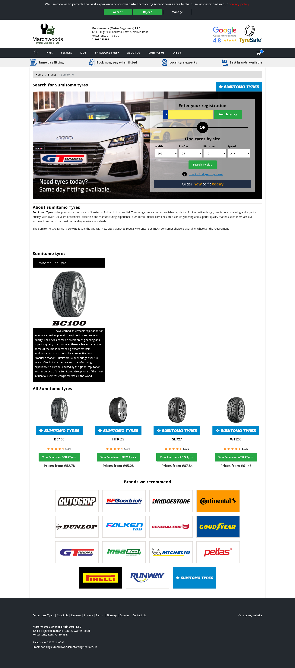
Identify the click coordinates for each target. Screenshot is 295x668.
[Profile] (190, 153)
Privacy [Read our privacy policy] (88, 615)
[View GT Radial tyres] (77, 552)
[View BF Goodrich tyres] (124, 501)
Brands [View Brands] (52, 74)
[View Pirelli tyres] (100, 578)
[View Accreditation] (250, 33)
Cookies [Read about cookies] (124, 615)
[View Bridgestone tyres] (171, 501)
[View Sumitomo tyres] (194, 578)
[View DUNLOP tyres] (77, 527)
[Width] (166, 153)
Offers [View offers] (177, 52)
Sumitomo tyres (49, 253)
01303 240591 (100, 39)
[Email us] (69, 647)
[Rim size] (214, 153)
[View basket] (258, 53)
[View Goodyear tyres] (218, 527)
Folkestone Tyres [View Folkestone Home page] (43, 615)
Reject (147, 12)
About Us (133, 52)
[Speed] (238, 153)
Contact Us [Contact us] (156, 52)
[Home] (35, 53)
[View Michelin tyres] (171, 552)
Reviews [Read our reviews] (76, 615)
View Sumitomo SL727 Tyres (177, 457)
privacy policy (239, 4)
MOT (83, 52)
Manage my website (250, 615)
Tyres (49, 52)
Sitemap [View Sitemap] (112, 615)
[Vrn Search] (188, 114)
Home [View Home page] (39, 74)
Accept (118, 12)
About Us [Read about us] (62, 615)
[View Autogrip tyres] (77, 501)
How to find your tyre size (206, 174)
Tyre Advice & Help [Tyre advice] (107, 52)
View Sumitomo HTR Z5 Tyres (118, 457)
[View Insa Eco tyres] (124, 552)
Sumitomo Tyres (63, 207)
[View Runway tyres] (147, 578)
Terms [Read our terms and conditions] (100, 615)
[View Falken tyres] (124, 527)
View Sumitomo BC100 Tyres (59, 457)
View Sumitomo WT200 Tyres (235, 457)
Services (66, 52)
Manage (177, 12)
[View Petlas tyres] (218, 552)
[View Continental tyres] (218, 501)
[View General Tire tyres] (171, 527)
